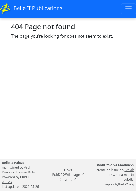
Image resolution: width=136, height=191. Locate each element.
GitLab (129, 170)
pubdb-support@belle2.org (119, 181)
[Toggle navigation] (128, 8)
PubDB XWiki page (68, 174)
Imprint (68, 179)
